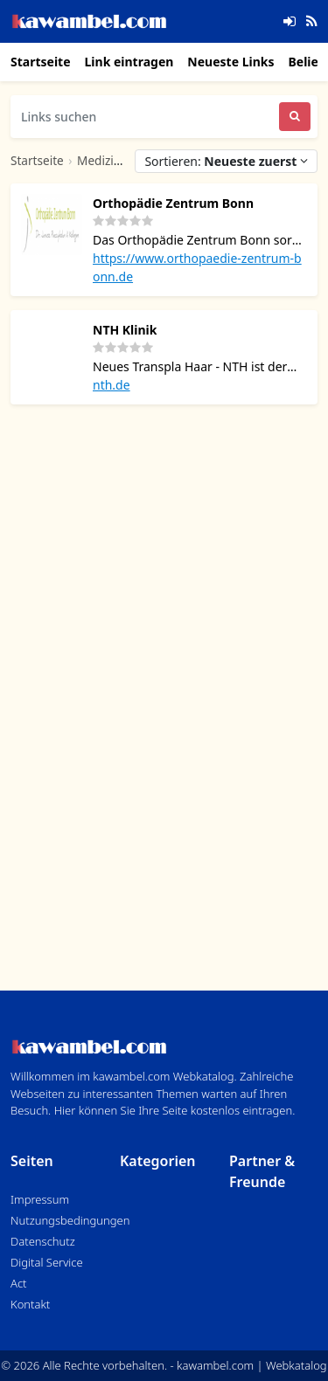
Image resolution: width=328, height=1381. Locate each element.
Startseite (40, 61)
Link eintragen (129, 61)
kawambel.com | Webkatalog (252, 1365)
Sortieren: (226, 161)
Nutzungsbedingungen (69, 1220)
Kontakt (30, 1304)
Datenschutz (42, 1241)
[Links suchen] (144, 116)
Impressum (39, 1199)
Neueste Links (230, 61)
